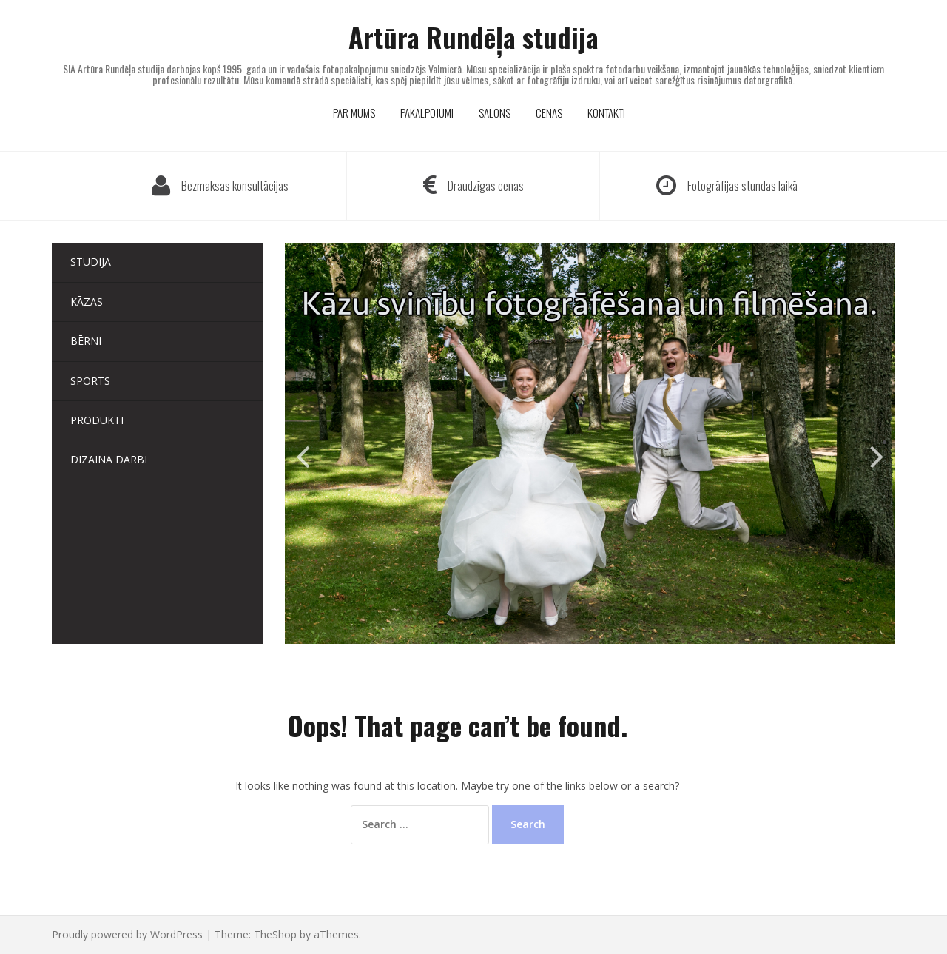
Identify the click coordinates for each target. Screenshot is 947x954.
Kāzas (86, 302)
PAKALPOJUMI (427, 112)
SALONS (494, 112)
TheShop (275, 934)
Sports (90, 381)
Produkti (97, 420)
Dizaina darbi (108, 459)
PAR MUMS (354, 112)
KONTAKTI (606, 112)
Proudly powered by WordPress (127, 934)
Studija (90, 262)
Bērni (85, 341)
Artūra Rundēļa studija (473, 36)
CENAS (549, 112)
